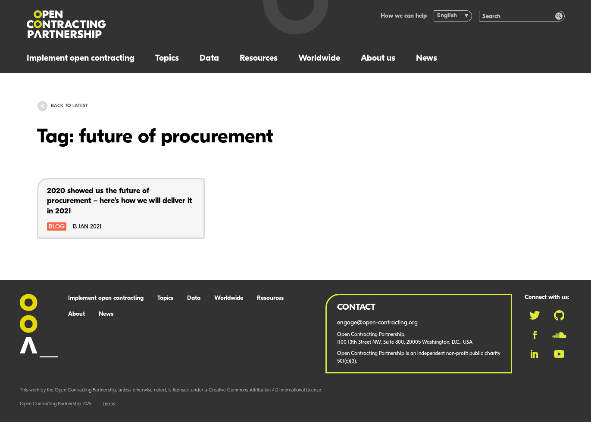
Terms (109, 404)
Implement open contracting (80, 58)
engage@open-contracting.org (377, 323)
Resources (259, 58)
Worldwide (319, 58)
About (76, 314)
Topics (167, 58)
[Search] (517, 16)
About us (378, 58)
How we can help (404, 16)
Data (209, 58)
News (426, 58)
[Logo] (135, 24)
